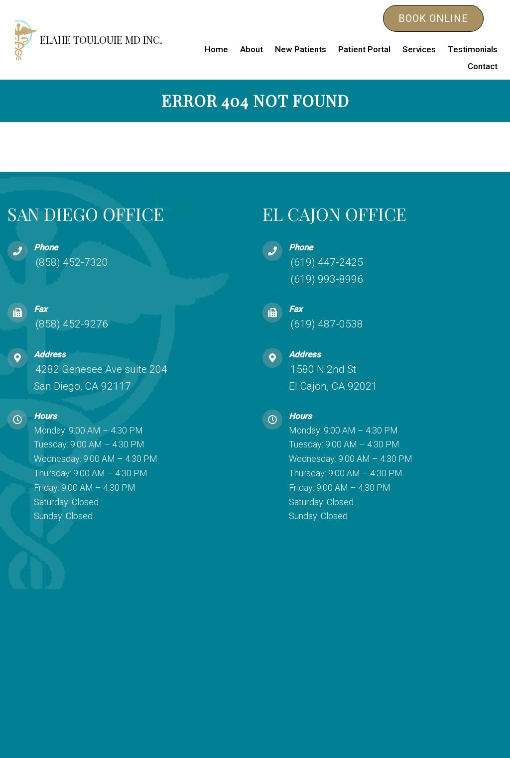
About (251, 49)
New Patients (300, 49)
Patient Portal (364, 49)
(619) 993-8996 (326, 279)
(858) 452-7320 (71, 262)
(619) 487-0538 (326, 324)
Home (216, 49)
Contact (483, 66)
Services (419, 49)
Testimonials (473, 49)
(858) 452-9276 (71, 324)
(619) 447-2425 (326, 262)
